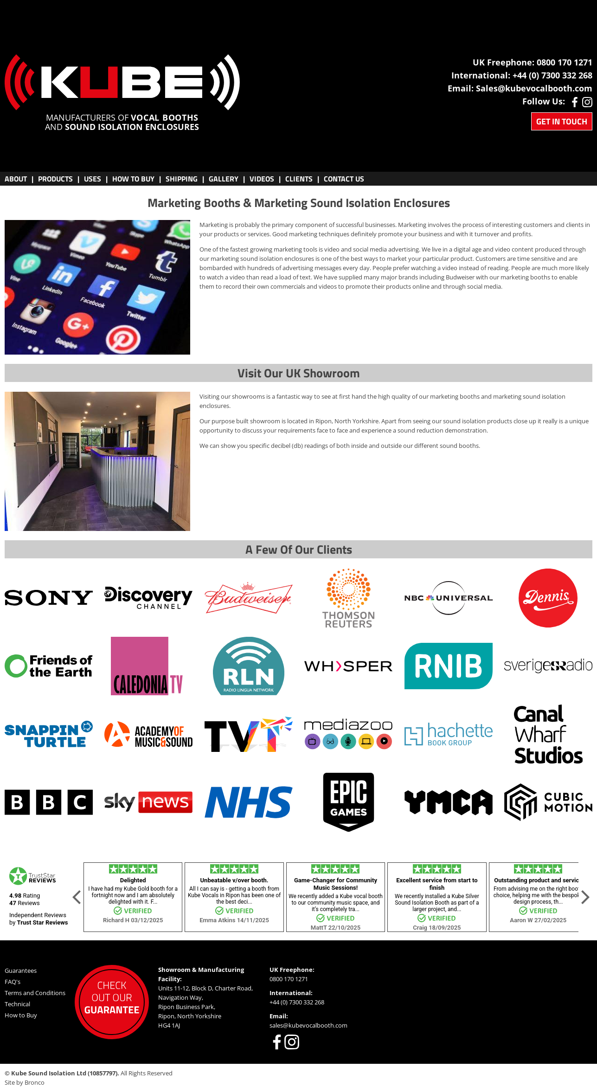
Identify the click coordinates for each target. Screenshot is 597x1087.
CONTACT (344, 178)
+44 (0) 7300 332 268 (552, 75)
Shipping (182, 178)
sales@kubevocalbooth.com (308, 1025)
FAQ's (12, 981)
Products (55, 178)
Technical (17, 1004)
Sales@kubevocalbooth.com (534, 88)
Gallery (223, 178)
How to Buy (21, 1015)
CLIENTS (299, 178)
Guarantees (21, 970)
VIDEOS (262, 178)
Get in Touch (561, 121)
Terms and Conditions (35, 993)
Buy (133, 178)
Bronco (35, 1082)
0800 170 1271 (564, 62)
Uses (92, 178)
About (16, 178)
